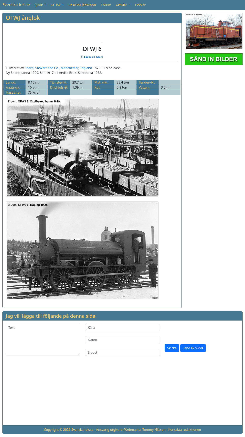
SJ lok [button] (39, 5)
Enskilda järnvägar (82, 5)
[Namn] (122, 340)
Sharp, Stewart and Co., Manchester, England (58, 68)
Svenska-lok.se (16, 4)
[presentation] (195, 331)
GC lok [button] (56, 5)
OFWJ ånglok (23, 17)
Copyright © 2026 (57, 429)
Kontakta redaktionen (184, 429)
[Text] (43, 339)
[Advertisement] (122, 394)
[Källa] (122, 327)
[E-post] (122, 352)
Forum (106, 5)
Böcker (140, 5)
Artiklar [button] (122, 5)
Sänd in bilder (193, 348)
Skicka (172, 348)
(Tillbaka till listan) (92, 56)
